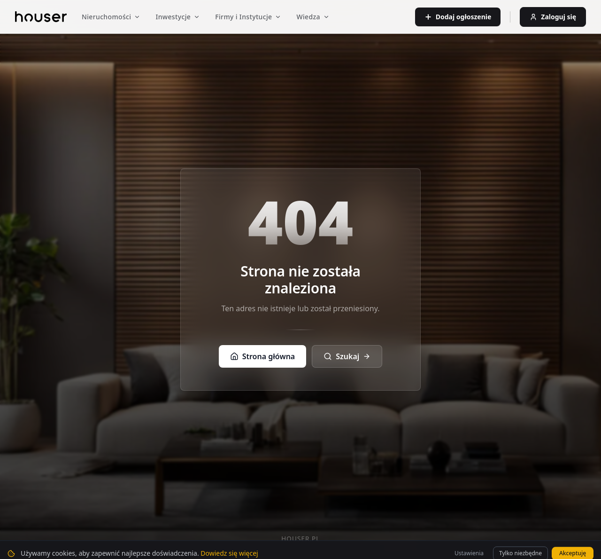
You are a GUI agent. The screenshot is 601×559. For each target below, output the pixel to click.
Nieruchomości (111, 16)
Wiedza (312, 16)
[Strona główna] (41, 16)
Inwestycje (177, 16)
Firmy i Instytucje (248, 16)
